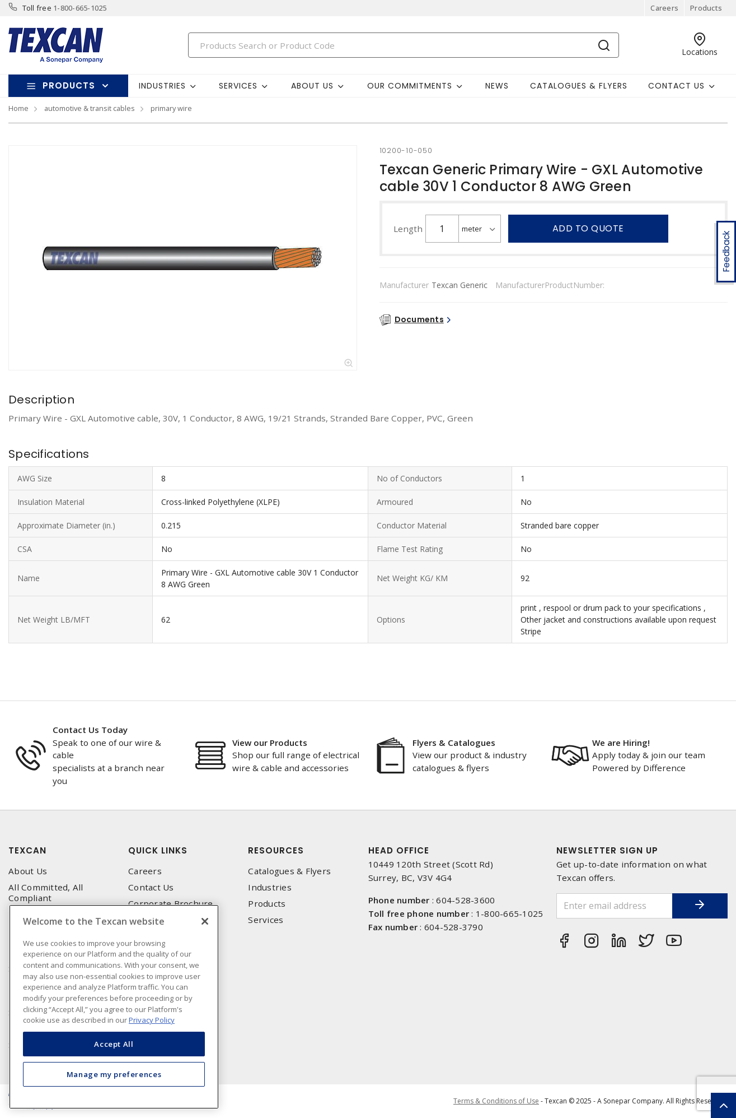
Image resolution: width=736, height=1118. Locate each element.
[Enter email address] (614, 905)
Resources (276, 850)
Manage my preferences (114, 1074)
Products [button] (69, 85)
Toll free (36, 8)
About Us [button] (312, 85)
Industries (270, 887)
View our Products (269, 742)
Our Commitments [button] (409, 85)
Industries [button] (162, 85)
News (497, 85)
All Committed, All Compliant (45, 892)
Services (265, 920)
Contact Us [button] (676, 85)
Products (706, 8)
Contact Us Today (90, 729)
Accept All (114, 1044)
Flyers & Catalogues (453, 742)
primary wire (171, 108)
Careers (664, 8)
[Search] (403, 45)
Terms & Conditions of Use (496, 1101)
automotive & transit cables (89, 108)
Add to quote (588, 228)
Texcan (27, 850)
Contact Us (151, 887)
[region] (114, 1006)
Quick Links (157, 850)
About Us (27, 871)
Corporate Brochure (170, 903)
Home (18, 108)
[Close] (205, 921)
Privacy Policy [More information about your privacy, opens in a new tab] (152, 1020)
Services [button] (238, 85)
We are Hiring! (621, 742)
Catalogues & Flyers (578, 85)
